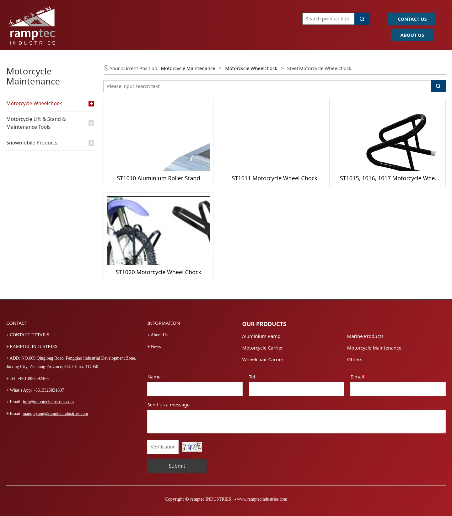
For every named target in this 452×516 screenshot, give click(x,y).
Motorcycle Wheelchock (34, 103)
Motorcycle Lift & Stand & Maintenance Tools (36, 123)
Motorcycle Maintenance (188, 68)
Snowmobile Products (31, 142)
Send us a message (168, 404)
